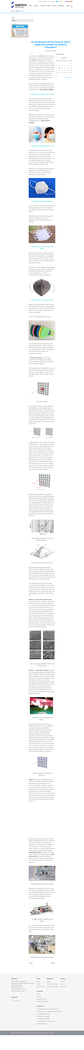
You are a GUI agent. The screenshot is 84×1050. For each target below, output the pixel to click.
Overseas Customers (52, 1001)
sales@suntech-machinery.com (47, 1036)
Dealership (51, 1)
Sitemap (51, 1047)
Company (42, 5)
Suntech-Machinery (42, 1038)
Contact (68, 5)
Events (13, 20)
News (13, 17)
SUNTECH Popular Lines (17, 1006)
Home (30, 5)
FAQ (62, 999)
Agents (49, 996)
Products (36, 5)
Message (59, 1)
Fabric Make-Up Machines (18, 996)
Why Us (39, 1011)
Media (49, 5)
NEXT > (51, 978)
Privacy (45, 1047)
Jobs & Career (40, 1001)
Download (43, 1)
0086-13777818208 (44, 1033)
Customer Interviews (52, 999)
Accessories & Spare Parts (18, 1004)
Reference (61, 5)
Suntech (33, 788)
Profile (38, 1009)
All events (67, 53)
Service (54, 5)
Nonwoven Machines (17, 1002)
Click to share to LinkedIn (43, 73)
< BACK (33, 978)
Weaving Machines (16, 1000)
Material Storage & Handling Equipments (22, 998)
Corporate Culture (42, 1014)
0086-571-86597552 (44, 1029)
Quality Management (42, 1016)
